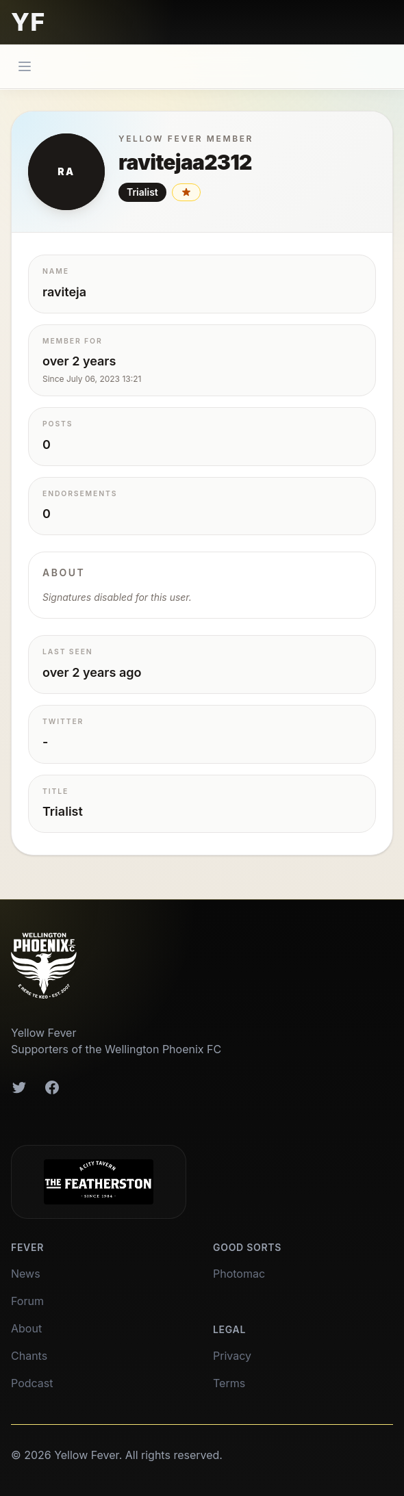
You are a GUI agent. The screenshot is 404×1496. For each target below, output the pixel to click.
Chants (29, 1356)
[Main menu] (24, 66)
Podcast (32, 1383)
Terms (229, 1383)
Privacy (232, 1356)
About (26, 1328)
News (25, 1273)
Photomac (239, 1273)
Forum (27, 1301)
